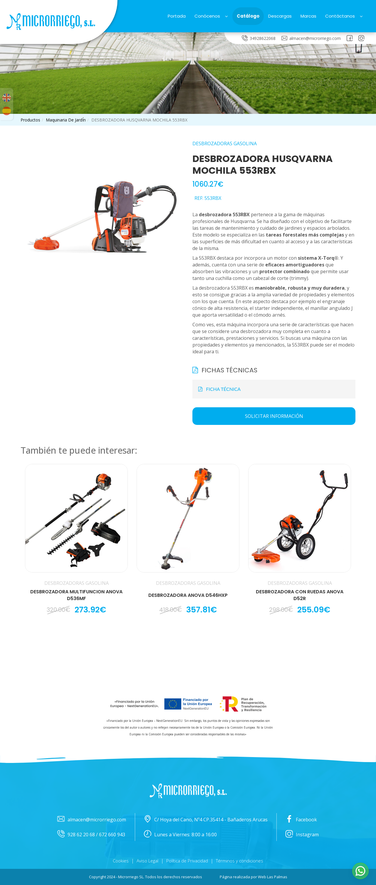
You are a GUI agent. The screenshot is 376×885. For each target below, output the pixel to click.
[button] (360, 871)
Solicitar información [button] (274, 416)
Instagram (302, 834)
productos (30, 120)
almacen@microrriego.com (311, 38)
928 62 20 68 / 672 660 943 (91, 834)
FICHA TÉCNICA (219, 389)
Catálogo (248, 16)
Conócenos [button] (211, 16)
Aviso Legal (147, 861)
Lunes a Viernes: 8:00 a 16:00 (180, 834)
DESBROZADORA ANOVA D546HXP (188, 595)
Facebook (301, 819)
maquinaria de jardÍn (66, 120)
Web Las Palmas (272, 876)
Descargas (280, 16)
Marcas (308, 16)
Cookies (121, 861)
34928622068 (259, 38)
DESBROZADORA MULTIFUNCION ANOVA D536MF (76, 595)
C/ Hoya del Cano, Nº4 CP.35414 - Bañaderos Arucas (206, 819)
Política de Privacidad (187, 861)
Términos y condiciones (239, 861)
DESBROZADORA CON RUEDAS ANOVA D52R (299, 595)
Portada (177, 16)
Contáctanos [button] (344, 16)
